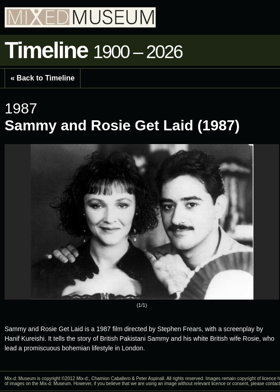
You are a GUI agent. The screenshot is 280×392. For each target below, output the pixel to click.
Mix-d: (82, 378)
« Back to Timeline (43, 78)
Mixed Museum (80, 17)
